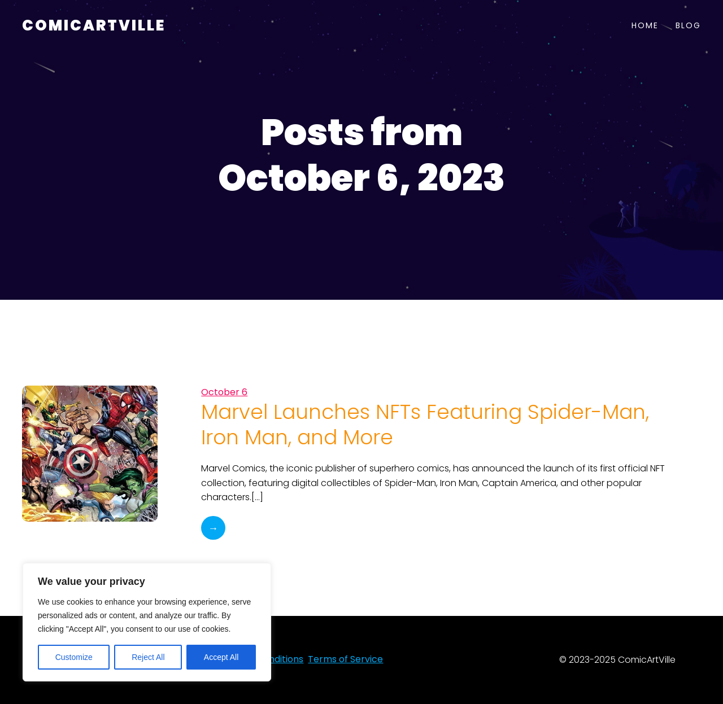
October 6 (224, 392)
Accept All (221, 657)
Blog (688, 25)
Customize (74, 657)
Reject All (148, 657)
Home (645, 25)
